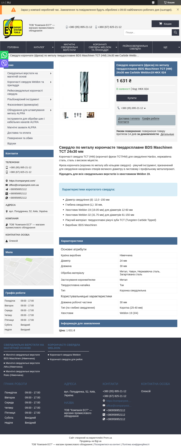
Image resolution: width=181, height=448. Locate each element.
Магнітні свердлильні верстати (69, 47)
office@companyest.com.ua (24, 185)
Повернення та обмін (20, 138)
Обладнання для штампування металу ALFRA (25, 112)
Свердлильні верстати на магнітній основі (22, 75)
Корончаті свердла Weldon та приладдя (100, 47)
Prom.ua (108, 438)
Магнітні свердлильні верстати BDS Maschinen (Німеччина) (22, 356)
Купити (132, 97)
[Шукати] (175, 32)
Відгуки (11, 143)
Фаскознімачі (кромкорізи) (22, 104)
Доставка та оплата (19, 132)
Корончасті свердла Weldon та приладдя (25, 83)
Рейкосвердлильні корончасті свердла (25, 92)
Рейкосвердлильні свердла (135, 47)
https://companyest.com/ (22, 180)
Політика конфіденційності (135, 444)
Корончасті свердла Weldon (65, 354)
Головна (13, 47)
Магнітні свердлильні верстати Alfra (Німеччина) (22, 365)
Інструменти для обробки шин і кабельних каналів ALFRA (26, 120)
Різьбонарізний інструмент (23, 99)
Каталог (39, 47)
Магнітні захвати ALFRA (21, 127)
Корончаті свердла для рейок (66, 359)
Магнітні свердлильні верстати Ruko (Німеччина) (22, 373)
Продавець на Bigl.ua (90, 441)
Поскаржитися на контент (107, 444)
